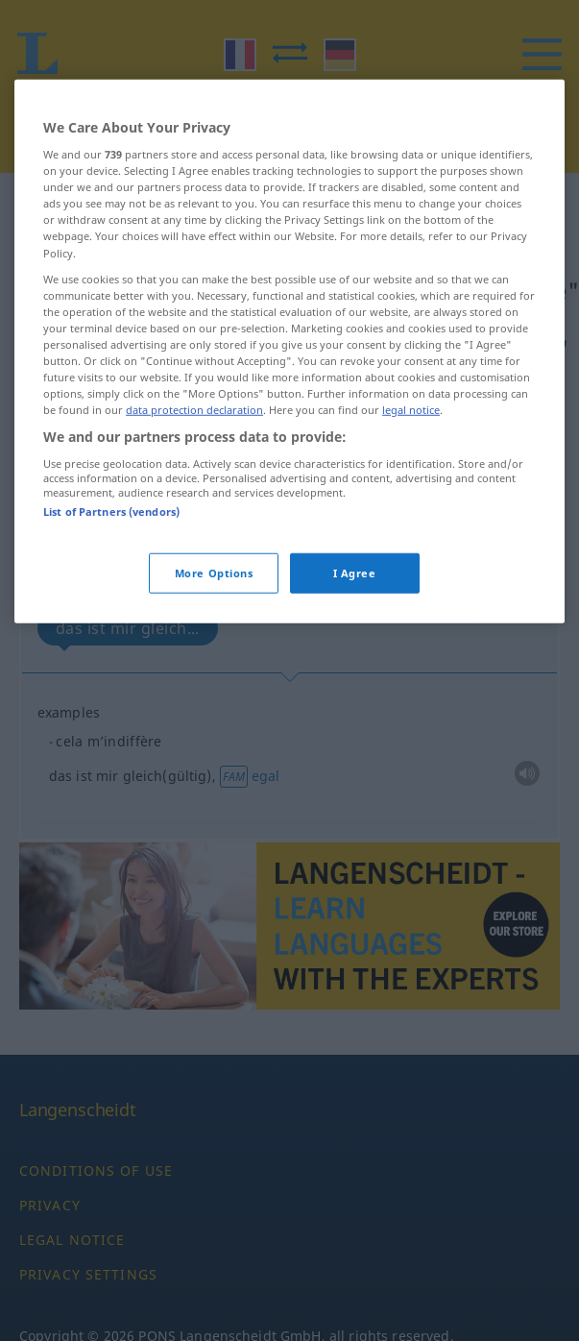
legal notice (411, 452)
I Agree (354, 615)
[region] (289, 394)
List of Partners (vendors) (111, 554)
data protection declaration (194, 452)
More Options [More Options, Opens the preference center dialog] (214, 615)
